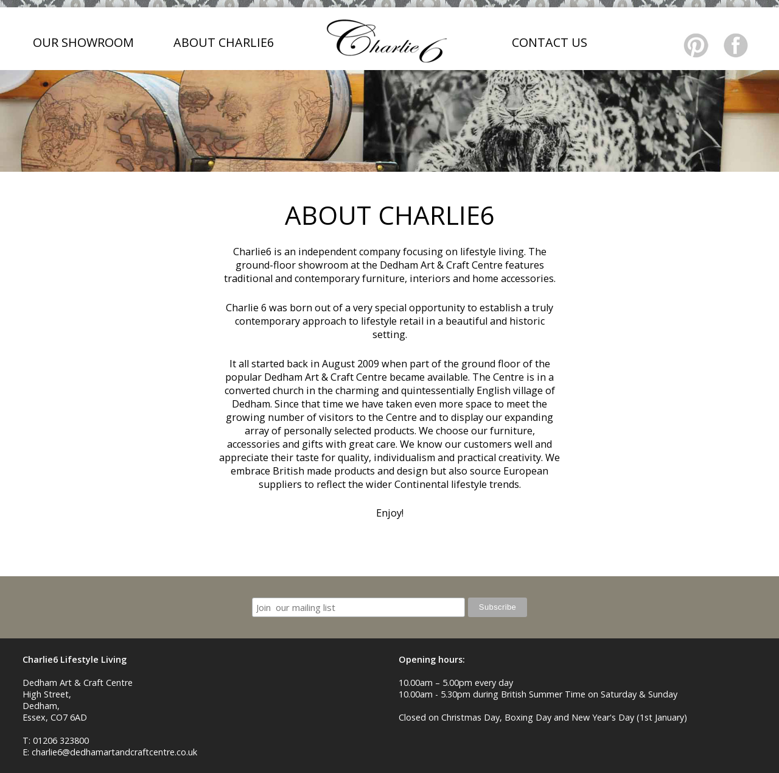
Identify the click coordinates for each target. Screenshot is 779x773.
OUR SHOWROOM (83, 42)
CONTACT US (549, 42)
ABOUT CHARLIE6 (223, 42)
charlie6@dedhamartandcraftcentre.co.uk (114, 752)
